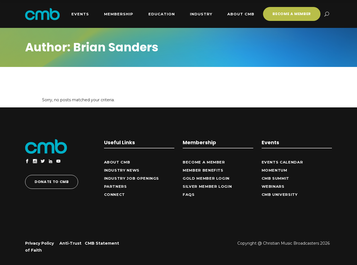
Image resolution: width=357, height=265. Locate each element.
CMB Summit (276, 178)
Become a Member (204, 162)
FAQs (189, 194)
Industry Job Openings (131, 178)
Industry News (121, 170)
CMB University (280, 194)
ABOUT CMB (117, 162)
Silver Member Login (207, 186)
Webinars (273, 186)
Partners (115, 186)
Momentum (274, 170)
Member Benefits (203, 170)
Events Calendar (282, 162)
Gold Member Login (206, 178)
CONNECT (114, 194)
